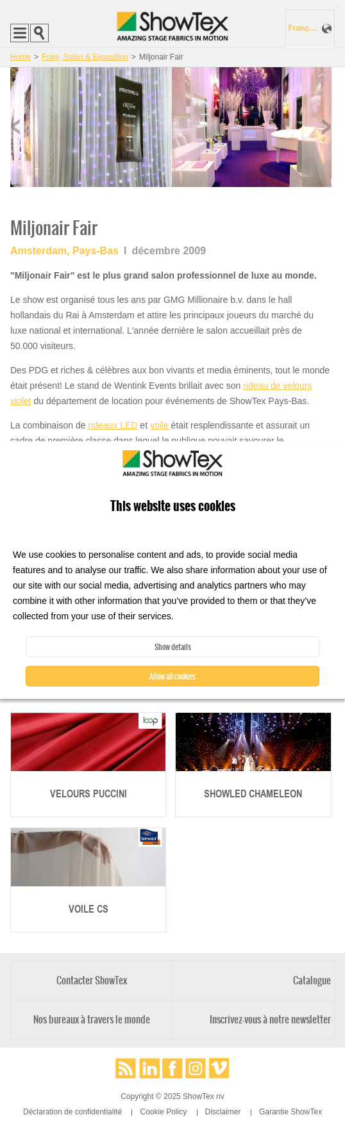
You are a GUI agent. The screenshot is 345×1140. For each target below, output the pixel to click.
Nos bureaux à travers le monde (91, 1019)
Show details (173, 646)
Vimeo (219, 1068)
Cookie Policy (163, 1111)
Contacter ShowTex (91, 980)
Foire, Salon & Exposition (85, 57)
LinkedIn (149, 1068)
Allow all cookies (172, 675)
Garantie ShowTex (290, 1111)
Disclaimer (223, 1111)
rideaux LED (112, 425)
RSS (125, 1068)
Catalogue (312, 980)
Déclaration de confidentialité (72, 1111)
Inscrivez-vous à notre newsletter (270, 1019)
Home (20, 57)
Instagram (195, 1068)
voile (159, 425)
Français (303, 28)
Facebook (172, 1068)
